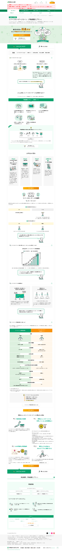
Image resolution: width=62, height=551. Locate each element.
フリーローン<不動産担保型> (20, 330)
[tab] (19, 46)
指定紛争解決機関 (36, 538)
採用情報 (49, 10)
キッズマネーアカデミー (21, 538)
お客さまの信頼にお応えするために (22, 539)
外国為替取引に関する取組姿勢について (44, 538)
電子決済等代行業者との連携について (12, 538)
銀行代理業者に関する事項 (39, 539)
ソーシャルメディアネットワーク (11, 533)
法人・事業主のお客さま (25, 10)
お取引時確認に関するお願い (31, 539)
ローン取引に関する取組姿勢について (12, 539)
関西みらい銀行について (36, 10)
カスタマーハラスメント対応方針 (47, 539)
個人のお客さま (13, 10)
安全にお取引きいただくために (29, 538)
